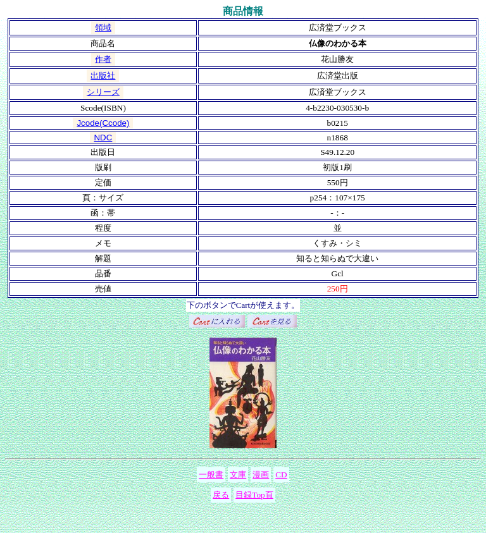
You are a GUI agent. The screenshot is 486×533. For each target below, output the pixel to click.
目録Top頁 (254, 494)
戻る (221, 494)
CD (281, 474)
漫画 (260, 474)
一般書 (211, 474)
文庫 (238, 474)
